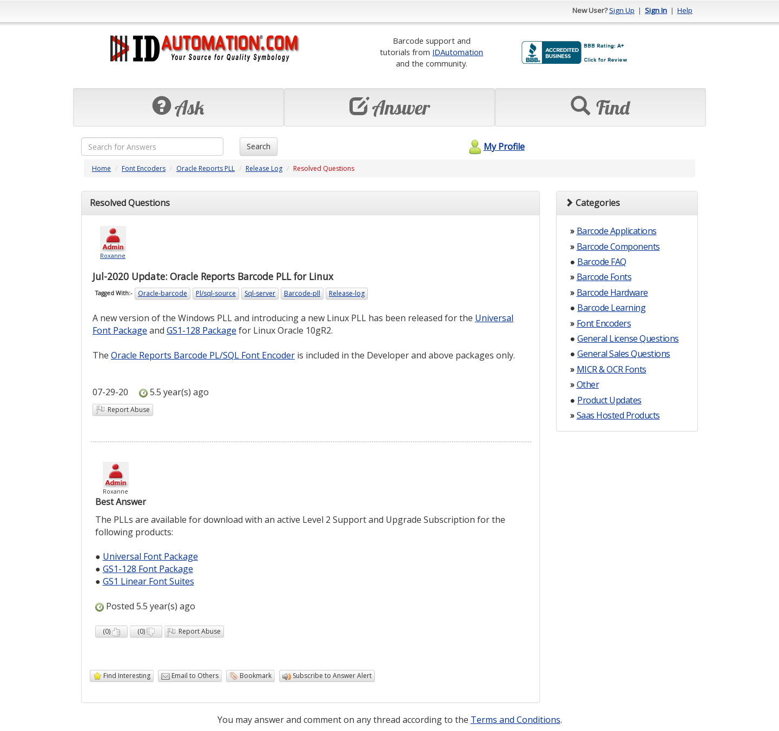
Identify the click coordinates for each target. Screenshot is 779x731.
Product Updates (609, 400)
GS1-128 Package (201, 330)
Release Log (264, 168)
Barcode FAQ (601, 262)
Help (684, 10)
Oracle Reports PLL (205, 168)
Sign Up (622, 10)
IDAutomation (457, 51)
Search (258, 146)
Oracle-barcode (162, 293)
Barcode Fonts (604, 277)
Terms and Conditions (515, 720)
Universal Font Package (150, 556)
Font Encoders (144, 168)
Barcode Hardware (612, 292)
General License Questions (628, 338)
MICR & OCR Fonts (611, 369)
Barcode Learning (611, 308)
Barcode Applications (617, 231)
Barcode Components (618, 246)
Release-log (347, 293)
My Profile (495, 146)
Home (101, 168)
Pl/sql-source (216, 293)
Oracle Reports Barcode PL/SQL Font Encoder (203, 355)
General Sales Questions (623, 354)
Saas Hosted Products (618, 415)
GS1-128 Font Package (148, 569)
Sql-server (260, 293)
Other (588, 384)
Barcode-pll (302, 293)
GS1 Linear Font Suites (148, 581)
